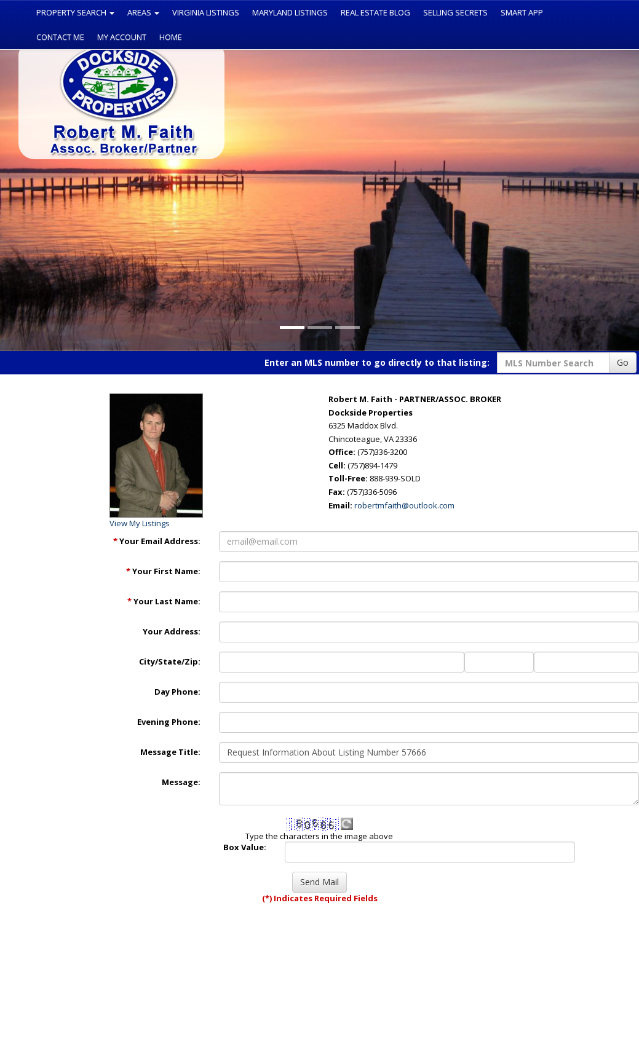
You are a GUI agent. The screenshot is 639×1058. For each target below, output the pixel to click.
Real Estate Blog (375, 12)
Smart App (522, 12)
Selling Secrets (455, 12)
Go (623, 362)
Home (170, 36)
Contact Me (60, 36)
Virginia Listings (205, 12)
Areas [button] (143, 12)
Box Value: (244, 847)
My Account (121, 36)
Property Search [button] (75, 12)
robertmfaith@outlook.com (404, 505)
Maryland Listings (290, 12)
